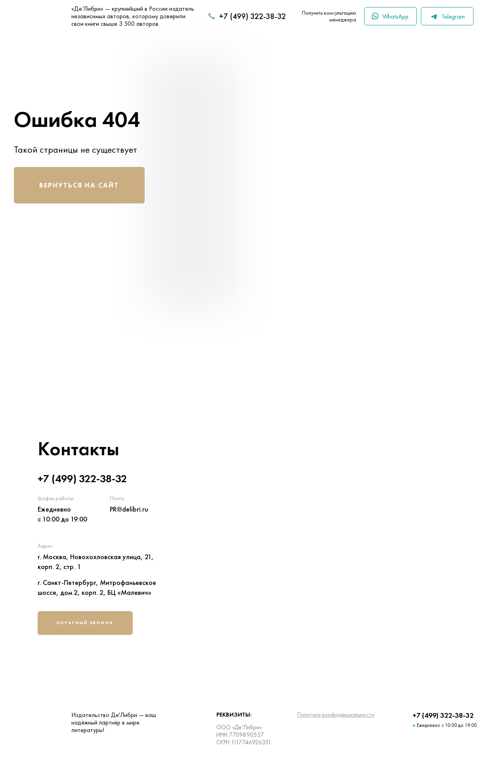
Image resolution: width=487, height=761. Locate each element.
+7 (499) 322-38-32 (252, 16)
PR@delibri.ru (129, 509)
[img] (353, 539)
